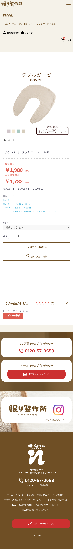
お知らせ (41, 500)
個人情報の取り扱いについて (35, 510)
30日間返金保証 (26, 505)
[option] (36, 102)
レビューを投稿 (13, 315)
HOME (7, 24)
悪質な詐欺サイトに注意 (47, 505)
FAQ (14, 505)
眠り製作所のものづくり (23, 500)
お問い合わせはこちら (39, 374)
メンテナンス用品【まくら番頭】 (17, 208)
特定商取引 (58, 495)
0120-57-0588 (39, 351)
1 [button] (5, 140)
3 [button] (14, 140)
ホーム (10, 495)
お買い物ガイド (44, 495)
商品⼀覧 (19, 495)
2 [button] (9, 140)
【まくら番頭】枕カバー (45, 211)
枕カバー (7, 200)
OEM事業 (62, 500)
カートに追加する (36, 246)
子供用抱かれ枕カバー (23, 204)
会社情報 (52, 500)
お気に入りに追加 (36, 256)
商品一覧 (16, 24)
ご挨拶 (7, 500)
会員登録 (30, 495)
